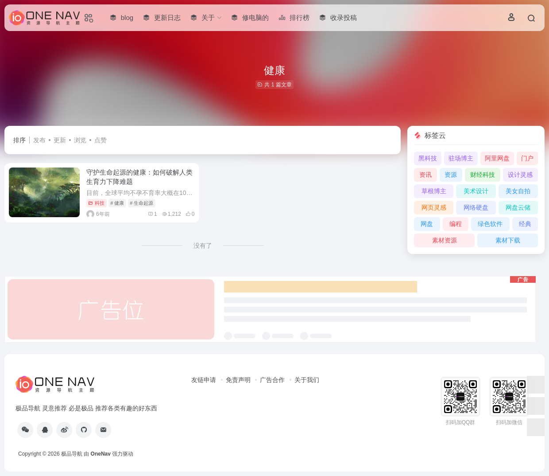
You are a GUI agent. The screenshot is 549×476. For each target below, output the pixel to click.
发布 (39, 140)
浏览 (80, 140)
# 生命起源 (141, 203)
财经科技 (482, 174)
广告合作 (272, 379)
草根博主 (433, 191)
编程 (455, 223)
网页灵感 (433, 207)
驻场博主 (460, 158)
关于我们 (306, 379)
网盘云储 (518, 207)
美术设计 (476, 191)
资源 (451, 174)
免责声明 (238, 379)
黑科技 (427, 158)
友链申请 (203, 379)
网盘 (427, 223)
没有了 (202, 245)
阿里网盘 (497, 158)
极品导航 (71, 454)
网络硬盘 (476, 207)
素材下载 (507, 240)
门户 (527, 158)
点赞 (100, 140)
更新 (60, 140)
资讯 (425, 174)
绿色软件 (490, 223)
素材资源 (444, 240)
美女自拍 (518, 191)
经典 (525, 223)
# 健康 (117, 203)
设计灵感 (520, 174)
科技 (96, 203)
